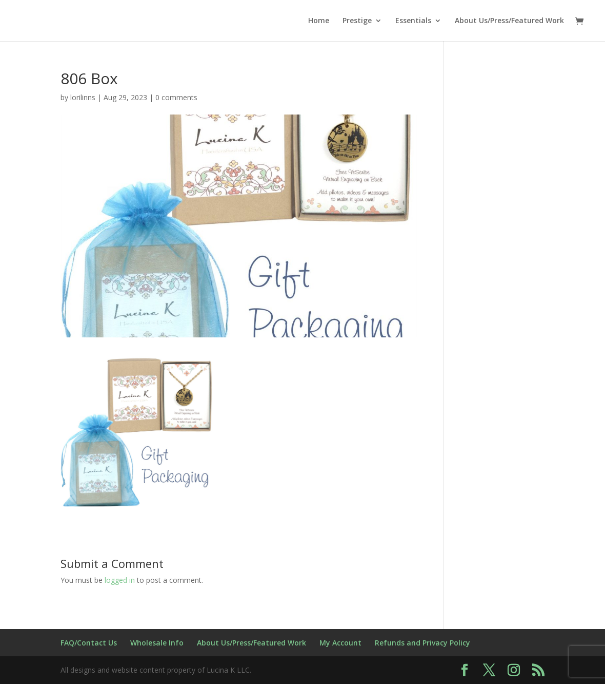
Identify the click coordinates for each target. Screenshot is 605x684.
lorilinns (82, 97)
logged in (120, 580)
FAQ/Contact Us (88, 643)
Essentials (413, 21)
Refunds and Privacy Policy (422, 643)
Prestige (357, 21)
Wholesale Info (157, 643)
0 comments (176, 97)
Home (318, 21)
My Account (340, 643)
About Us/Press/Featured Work (509, 21)
